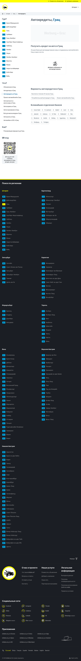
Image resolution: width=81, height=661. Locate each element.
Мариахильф (8, 408)
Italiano (36, 650)
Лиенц (46, 334)
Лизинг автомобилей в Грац (65, 98)
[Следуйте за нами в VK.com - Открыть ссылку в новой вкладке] (50, 615)
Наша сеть (45, 580)
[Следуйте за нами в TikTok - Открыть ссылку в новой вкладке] (11, 611)
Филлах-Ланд (48, 294)
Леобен (6, 50)
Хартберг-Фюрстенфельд (12, 42)
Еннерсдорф (48, 208)
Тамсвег (7, 279)
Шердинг (46, 397)
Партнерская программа (49, 584)
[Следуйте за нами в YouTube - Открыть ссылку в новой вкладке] (70, 606)
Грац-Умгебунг (9, 38)
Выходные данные (67, 575)
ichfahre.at (8, 658)
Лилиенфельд (8, 494)
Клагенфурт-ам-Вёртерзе (52, 271)
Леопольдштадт (9, 397)
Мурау (6, 65)
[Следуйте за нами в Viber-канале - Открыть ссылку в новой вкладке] (31, 620)
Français (19, 650)
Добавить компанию (48, 576)
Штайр (46, 404)
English (42, 650)
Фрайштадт (47, 363)
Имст (45, 319)
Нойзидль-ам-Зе (49, 216)
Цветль (6, 547)
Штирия (8, 13)
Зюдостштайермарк (10, 69)
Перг (45, 385)
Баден (6, 460)
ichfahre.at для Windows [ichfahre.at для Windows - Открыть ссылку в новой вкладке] (26, 638)
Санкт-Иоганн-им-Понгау (12, 267)
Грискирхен (47, 370)
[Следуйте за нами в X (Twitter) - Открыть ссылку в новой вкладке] (31, 611)
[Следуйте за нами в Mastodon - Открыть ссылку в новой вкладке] (50, 620)
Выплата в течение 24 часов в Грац (42, 94)
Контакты (25, 584)
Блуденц (7, 315)
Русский (8, 650)
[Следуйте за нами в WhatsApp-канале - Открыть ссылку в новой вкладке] (70, 615)
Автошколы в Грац (9, 117)
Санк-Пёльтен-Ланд (10, 516)
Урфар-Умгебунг (49, 408)
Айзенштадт (48, 197)
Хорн (6, 475)
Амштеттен (7, 452)
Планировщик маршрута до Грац (14, 131)
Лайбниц (7, 46)
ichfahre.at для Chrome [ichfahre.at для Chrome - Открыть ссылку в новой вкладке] (8, 634)
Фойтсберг (7, 72)
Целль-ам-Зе (8, 282)
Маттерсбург (48, 212)
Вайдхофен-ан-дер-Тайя (12, 539)
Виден (6, 438)
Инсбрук (46, 311)
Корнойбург (8, 482)
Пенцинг (7, 423)
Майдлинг (7, 412)
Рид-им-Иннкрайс (49, 389)
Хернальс (7, 378)
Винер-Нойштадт (9, 535)
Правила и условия (67, 591)
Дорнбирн (7, 319)
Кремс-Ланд (8, 486)
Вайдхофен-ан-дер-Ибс (12, 543)
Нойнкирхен (8, 509)
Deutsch (47, 650)
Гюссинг (46, 204)
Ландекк (46, 330)
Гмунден (46, 366)
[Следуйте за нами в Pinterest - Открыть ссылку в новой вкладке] (11, 615)
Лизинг (6, 401)
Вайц (6, 76)
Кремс (6, 490)
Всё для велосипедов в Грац (12, 113)
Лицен (6, 53)
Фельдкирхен (48, 263)
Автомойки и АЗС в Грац (11, 120)
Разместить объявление (49, 572)
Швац (45, 341)
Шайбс (6, 520)
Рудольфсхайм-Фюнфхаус (12, 427)
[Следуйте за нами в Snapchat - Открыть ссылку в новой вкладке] (70, 611)
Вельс (46, 416)
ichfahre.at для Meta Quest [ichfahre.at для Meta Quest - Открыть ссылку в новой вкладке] (27, 642)
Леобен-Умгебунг (9, 57)
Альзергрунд (8, 355)
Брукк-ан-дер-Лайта (10, 456)
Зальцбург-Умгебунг (10, 275)
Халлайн (7, 263)
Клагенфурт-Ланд (49, 275)
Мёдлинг (7, 498)
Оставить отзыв (27, 580)
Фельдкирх (7, 323)
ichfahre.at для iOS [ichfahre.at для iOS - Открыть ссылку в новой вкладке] (7, 642)
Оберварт (47, 223)
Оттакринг (7, 420)
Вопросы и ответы (27, 576)
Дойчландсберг (9, 27)
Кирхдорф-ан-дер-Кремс (52, 374)
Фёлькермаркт (48, 290)
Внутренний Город (10, 385)
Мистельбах (8, 505)
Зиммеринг (7, 431)
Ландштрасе (8, 393)
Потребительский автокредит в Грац (43, 98)
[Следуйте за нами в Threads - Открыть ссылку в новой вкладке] (50, 606)
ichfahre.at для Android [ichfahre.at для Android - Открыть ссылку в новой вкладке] (43, 638)
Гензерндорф (8, 467)
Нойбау (6, 416)
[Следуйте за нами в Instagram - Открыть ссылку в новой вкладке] (31, 606)
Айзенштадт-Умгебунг (51, 200)
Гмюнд (6, 464)
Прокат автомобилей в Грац (12, 97)
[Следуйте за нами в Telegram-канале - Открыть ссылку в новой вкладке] (11, 620)
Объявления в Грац (10, 87)
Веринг (6, 435)
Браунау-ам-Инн (49, 355)
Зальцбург (7, 271)
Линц (45, 378)
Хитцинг (7, 382)
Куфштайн (47, 326)
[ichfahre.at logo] (5, 7)
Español (25, 650)
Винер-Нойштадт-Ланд (11, 532)
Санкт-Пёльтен (9, 513)
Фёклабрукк (47, 412)
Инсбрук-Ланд (48, 315)
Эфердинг (47, 359)
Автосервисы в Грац (10, 106)
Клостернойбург (9, 479)
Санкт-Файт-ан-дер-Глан (52, 282)
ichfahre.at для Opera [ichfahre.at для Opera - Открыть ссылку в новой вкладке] (8, 638)
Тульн (6, 528)
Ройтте (46, 338)
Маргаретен (8, 404)
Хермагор (47, 267)
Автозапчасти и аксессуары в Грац (9, 102)
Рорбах (46, 393)
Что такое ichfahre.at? (28, 572)
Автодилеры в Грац (10, 90)
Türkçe (14, 650)
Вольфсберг (48, 297)
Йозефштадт (8, 389)
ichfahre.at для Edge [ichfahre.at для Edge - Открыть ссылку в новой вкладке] (43, 634)
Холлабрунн (8, 471)
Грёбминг (7, 35)
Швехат (6, 524)
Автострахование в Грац (11, 110)
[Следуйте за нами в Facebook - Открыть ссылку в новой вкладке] (11, 606)
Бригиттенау (8, 359)
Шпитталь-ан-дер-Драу (51, 279)
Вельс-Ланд (47, 420)
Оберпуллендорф (49, 219)
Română (30, 650)
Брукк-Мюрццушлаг (10, 23)
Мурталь (7, 61)
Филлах (46, 286)
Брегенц (7, 311)
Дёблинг (7, 363)
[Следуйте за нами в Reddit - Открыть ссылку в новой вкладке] (50, 611)
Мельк (6, 501)
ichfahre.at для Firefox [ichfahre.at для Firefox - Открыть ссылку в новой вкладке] (26, 634)
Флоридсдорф (9, 374)
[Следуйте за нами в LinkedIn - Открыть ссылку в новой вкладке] (31, 615)
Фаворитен (7, 370)
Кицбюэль (47, 323)
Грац (14, 13)
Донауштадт (8, 366)
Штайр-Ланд (48, 401)
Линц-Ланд (47, 382)
